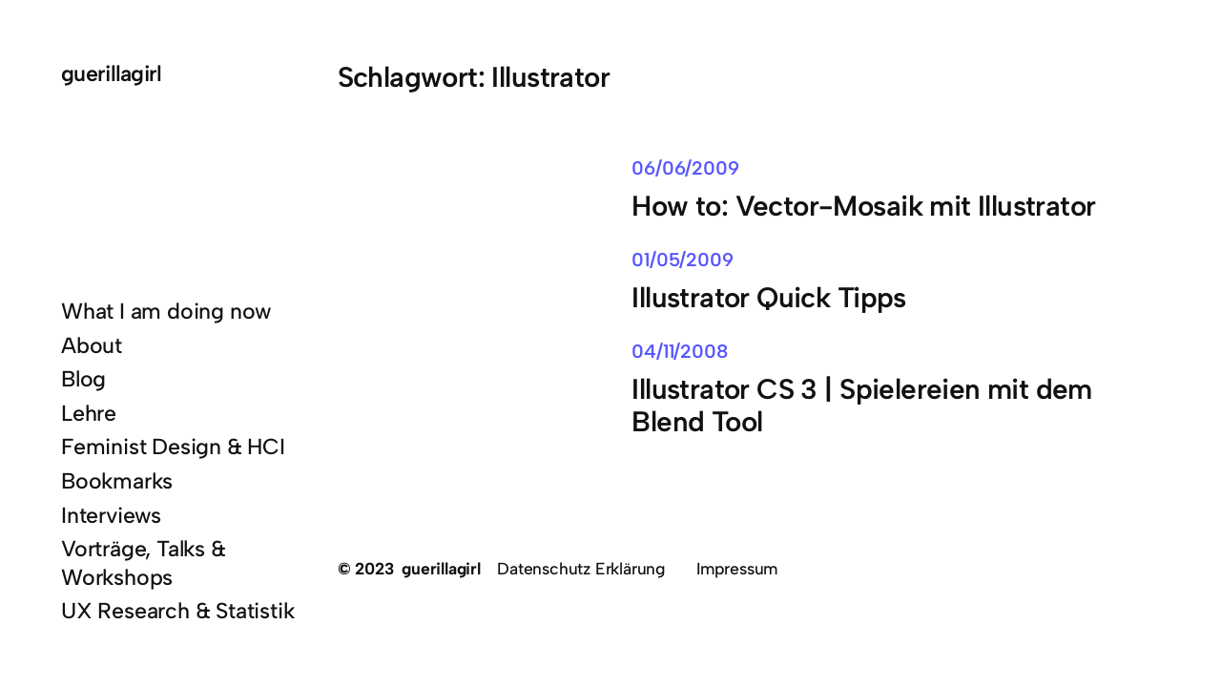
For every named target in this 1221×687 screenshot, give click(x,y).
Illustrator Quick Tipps (768, 297)
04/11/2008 (679, 351)
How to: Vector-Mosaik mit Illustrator (863, 206)
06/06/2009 (684, 167)
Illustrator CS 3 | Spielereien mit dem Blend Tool (861, 405)
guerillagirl (111, 73)
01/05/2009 (682, 259)
